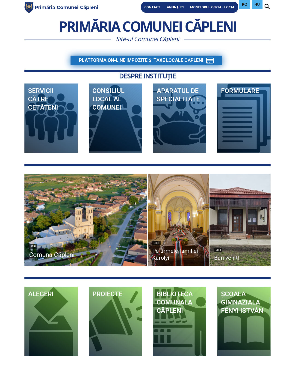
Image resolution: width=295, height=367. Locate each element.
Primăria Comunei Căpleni (147, 27)
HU (257, 4)
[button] (267, 6)
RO (244, 4)
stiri (33, 246)
